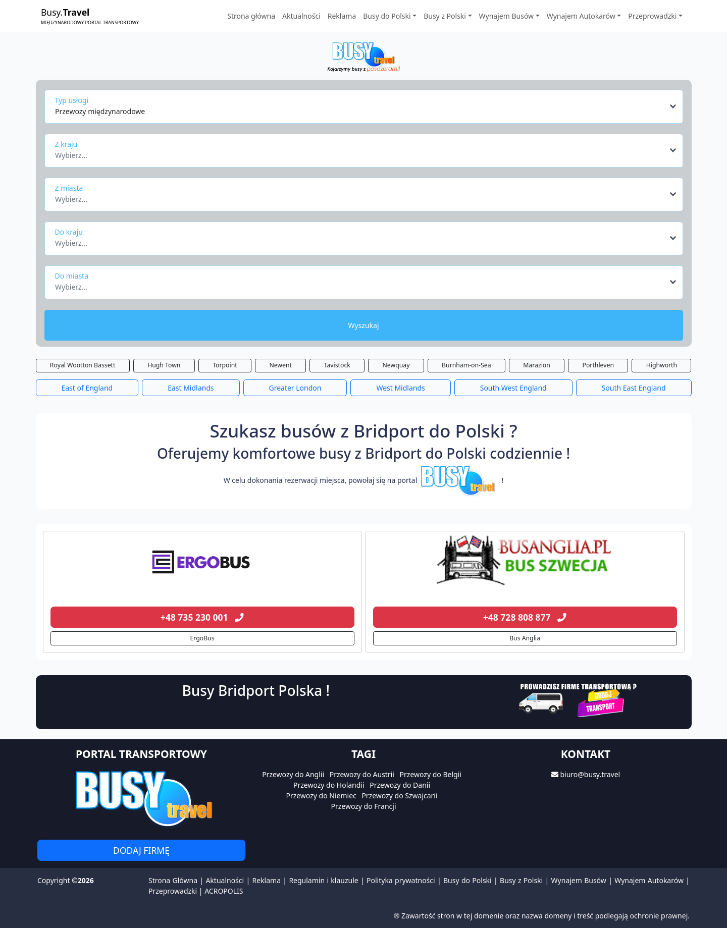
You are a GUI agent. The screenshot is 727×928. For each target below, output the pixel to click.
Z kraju (66, 144)
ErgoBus (202, 638)
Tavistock (337, 365)
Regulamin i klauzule (323, 880)
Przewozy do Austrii (362, 774)
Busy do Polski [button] (386, 16)
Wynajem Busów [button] (506, 16)
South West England (513, 388)
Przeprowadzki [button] (652, 16)
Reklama (342, 16)
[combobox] (366, 106)
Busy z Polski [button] (445, 16)
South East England (634, 388)
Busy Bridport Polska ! (256, 690)
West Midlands (400, 388)
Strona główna (251, 16)
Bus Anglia (524, 638)
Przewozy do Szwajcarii (399, 795)
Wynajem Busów (578, 880)
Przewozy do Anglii (293, 774)
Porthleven (598, 365)
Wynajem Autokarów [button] (581, 16)
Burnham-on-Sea (466, 365)
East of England (87, 388)
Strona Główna (172, 880)
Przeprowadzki (172, 891)
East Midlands (191, 388)
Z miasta (69, 188)
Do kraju (69, 232)
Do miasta (72, 276)
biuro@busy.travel (590, 774)
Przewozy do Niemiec (321, 795)
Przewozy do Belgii (430, 774)
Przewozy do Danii (400, 785)
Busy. (90, 16)
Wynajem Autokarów (649, 880)
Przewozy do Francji (363, 806)
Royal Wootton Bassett (83, 365)
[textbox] (360, 152)
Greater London (295, 388)
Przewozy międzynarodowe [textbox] (100, 111)
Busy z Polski (521, 880)
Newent (280, 365)
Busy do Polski (467, 880)
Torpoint (225, 365)
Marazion (536, 365)
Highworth (661, 365)
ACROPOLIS (223, 891)
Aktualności (301, 16)
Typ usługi (72, 100)
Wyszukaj (363, 325)
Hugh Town (163, 365)
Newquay (396, 365)
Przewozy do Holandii (329, 785)
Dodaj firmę (141, 850)
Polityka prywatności (401, 880)
